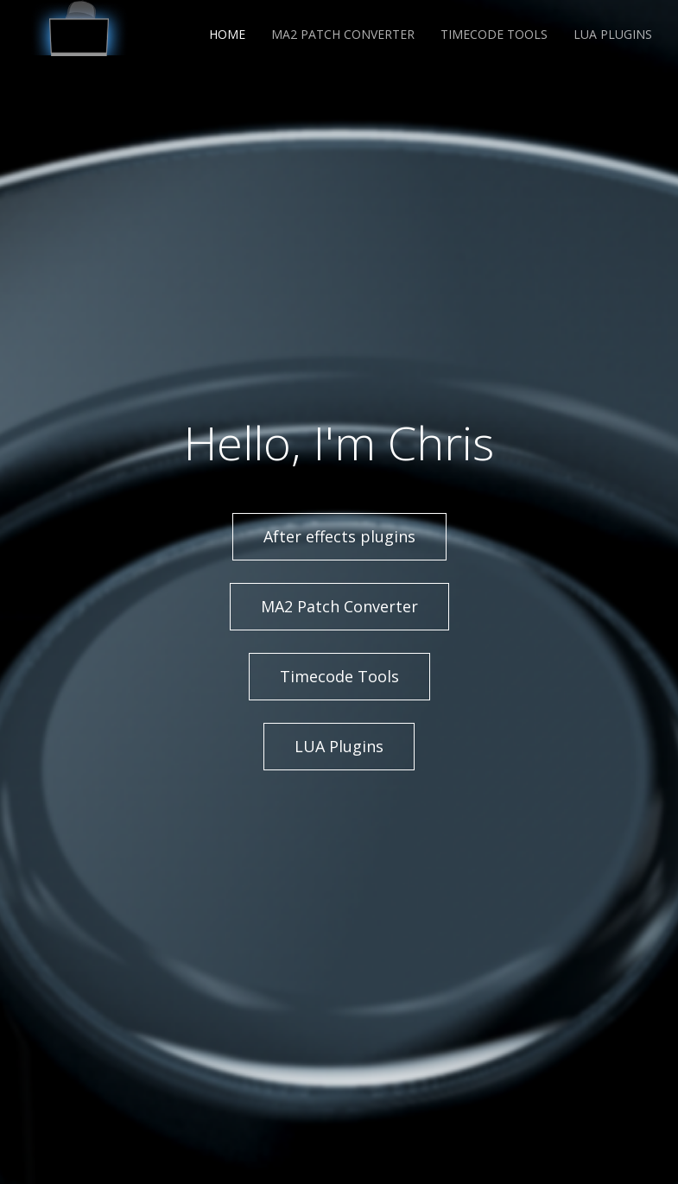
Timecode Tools (494, 34)
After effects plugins (339, 536)
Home (227, 34)
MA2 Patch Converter (343, 34)
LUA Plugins (612, 34)
